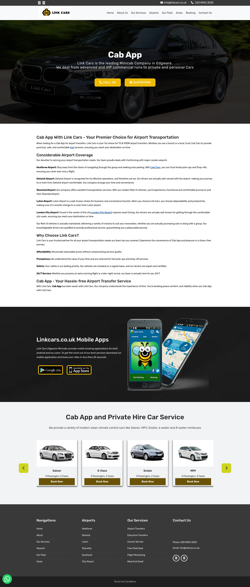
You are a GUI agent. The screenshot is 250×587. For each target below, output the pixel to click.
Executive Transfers (137, 535)
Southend (87, 555)
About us (122, 12)
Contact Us (205, 12)
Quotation (140, 82)
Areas (179, 12)
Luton (85, 541)
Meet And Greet (135, 561)
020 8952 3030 (201, 2)
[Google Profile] (44, 3)
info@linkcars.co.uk (173, 2)
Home (110, 12)
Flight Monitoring (136, 555)
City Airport (88, 561)
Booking (190, 12)
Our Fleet (167, 12)
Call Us (107, 82)
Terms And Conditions (125, 581)
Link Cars (155, 167)
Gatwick (86, 535)
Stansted (86, 548)
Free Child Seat (135, 548)
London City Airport (101, 212)
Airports (154, 12)
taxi (72, 147)
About (40, 535)
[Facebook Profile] (39, 3)
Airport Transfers (136, 528)
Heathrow (87, 528)
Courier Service (135, 541)
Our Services (138, 12)
